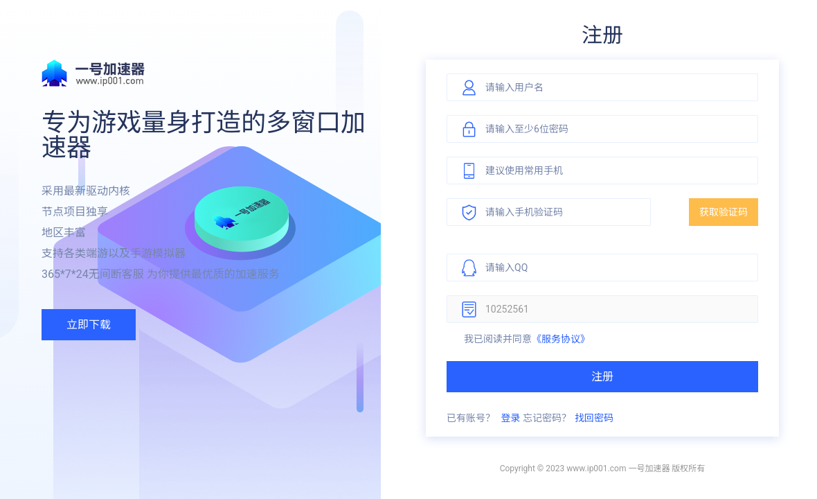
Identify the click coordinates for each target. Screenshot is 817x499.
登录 (510, 417)
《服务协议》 (561, 338)
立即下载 (88, 324)
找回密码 (594, 417)
